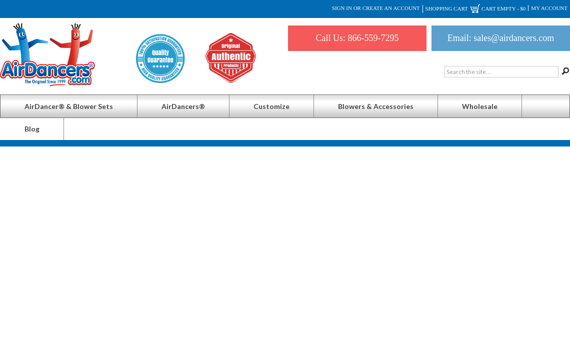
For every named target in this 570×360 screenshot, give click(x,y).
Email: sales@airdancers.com (501, 38)
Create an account (391, 8)
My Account (549, 8)
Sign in (342, 8)
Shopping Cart (476, 9)
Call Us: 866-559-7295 (357, 38)
